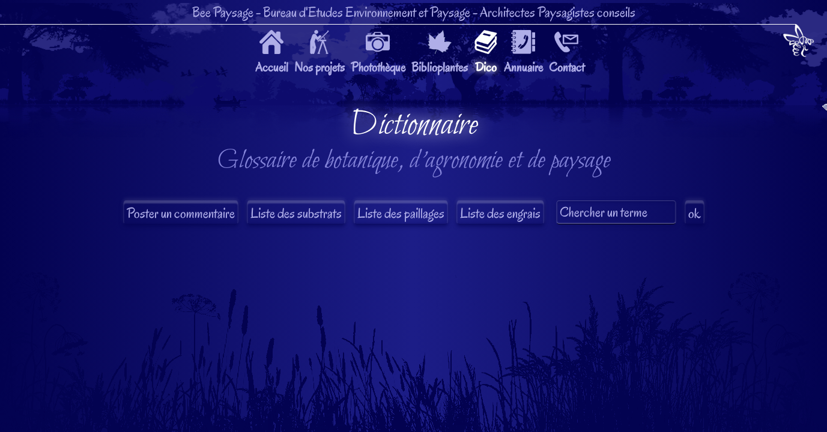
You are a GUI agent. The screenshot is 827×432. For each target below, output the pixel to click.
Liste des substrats (296, 213)
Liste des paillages (400, 213)
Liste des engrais (500, 213)
